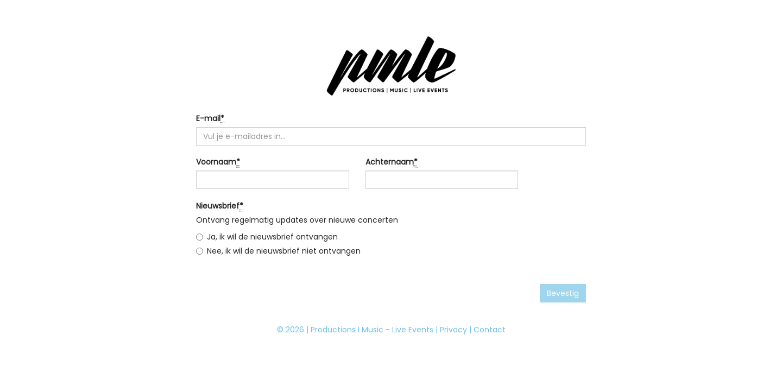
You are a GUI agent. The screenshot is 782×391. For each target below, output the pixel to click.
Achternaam (391, 162)
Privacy (453, 329)
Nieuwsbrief (219, 206)
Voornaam (218, 162)
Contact (490, 329)
